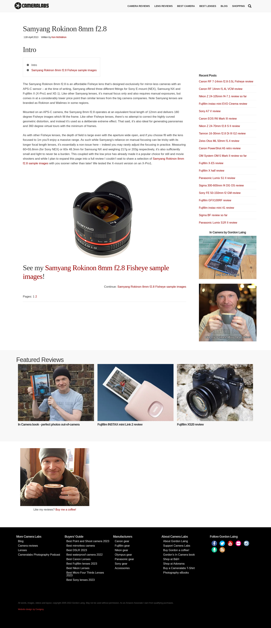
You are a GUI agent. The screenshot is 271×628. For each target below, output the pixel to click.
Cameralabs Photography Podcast (39, 554)
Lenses (22, 550)
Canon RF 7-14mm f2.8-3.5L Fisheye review (226, 81)
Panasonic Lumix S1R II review (218, 222)
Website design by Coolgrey (31, 609)
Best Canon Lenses (78, 559)
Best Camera (186, 6)
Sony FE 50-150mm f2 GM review (220, 192)
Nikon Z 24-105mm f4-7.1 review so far (223, 96)
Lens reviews (163, 6)
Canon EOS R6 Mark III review (218, 118)
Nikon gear (121, 550)
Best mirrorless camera (80, 545)
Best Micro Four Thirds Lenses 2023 (85, 574)
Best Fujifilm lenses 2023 (81, 563)
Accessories (122, 568)
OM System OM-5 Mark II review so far (223, 155)
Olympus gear (123, 554)
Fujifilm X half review (211, 170)
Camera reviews (139, 6)
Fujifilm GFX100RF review (215, 200)
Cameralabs (32, 6)
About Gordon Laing (175, 541)
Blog (224, 6)
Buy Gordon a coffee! (176, 550)
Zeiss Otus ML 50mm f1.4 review (219, 140)
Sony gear (121, 563)
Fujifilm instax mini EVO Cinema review (223, 103)
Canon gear (122, 541)
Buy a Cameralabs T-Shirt (179, 568)
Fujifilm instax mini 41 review (216, 207)
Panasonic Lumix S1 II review (217, 178)
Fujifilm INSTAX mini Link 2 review (119, 424)
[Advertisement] (225, 50)
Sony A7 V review (210, 111)
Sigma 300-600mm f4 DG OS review (221, 185)
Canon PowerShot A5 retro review (220, 148)
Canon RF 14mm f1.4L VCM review (220, 88)
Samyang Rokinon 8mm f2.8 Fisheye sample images (64, 70)
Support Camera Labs (176, 545)
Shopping (238, 6)
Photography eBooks (176, 572)
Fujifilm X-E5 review (211, 163)
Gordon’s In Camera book (179, 554)
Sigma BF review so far (213, 215)
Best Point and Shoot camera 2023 (87, 541)
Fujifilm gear (122, 545)
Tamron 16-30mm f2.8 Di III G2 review (222, 133)
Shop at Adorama (174, 563)
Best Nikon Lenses (77, 568)
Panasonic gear (124, 559)
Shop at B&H (171, 559)
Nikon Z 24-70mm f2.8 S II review (219, 126)
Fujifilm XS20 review (190, 424)
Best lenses (207, 6)
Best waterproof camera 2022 (84, 554)
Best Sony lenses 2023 (80, 579)
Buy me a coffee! (65, 509)
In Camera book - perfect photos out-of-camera (49, 424)
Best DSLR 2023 (76, 550)
